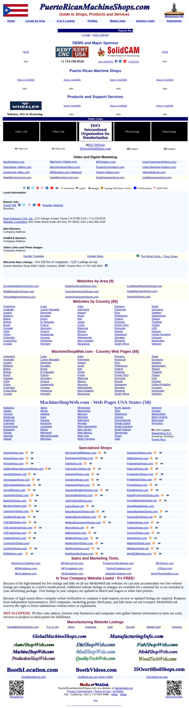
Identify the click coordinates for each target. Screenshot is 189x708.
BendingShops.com (15, 505)
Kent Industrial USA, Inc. (18, 218)
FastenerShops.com (77, 474)
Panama (119, 306)
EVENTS (134, 61)
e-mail (86, 35)
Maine (44, 429)
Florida (7, 432)
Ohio (117, 410)
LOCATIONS (105, 61)
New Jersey (84, 429)
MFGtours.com (165, 563)
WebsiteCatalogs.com (118, 573)
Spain (155, 306)
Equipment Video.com (16, 172)
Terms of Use (102, 691)
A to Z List (52, 626)
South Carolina (123, 426)
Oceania (177, 626)
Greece (44, 331)
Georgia (8, 435)
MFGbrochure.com (72, 563)
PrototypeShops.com (139, 479)
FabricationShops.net (78, 468)
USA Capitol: (163, 430)
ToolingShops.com (138, 522)
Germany (45, 328)
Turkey (156, 325)
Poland (118, 318)
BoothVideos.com (14, 161)
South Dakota (122, 429)
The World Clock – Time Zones (159, 256)
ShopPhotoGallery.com (165, 573)
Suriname (157, 309)
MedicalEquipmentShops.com (83, 522)
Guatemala (47, 334)
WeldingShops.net (138, 548)
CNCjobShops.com (14, 532)
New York (83, 435)
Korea (81, 325)
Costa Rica (10, 340)
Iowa (43, 417)
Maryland (45, 432)
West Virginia (159, 417)
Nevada (82, 423)
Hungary (45, 343)
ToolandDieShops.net (140, 516)
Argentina (9, 306)
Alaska (7, 410)
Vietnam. (157, 393)
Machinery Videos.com (63, 161)
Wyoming (157, 423)
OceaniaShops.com (138, 296)
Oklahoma (120, 413)
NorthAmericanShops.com (81, 286)
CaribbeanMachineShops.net (144, 286)
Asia (110, 626)
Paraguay (120, 309)
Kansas (44, 420)
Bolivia (7, 321)
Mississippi (84, 410)
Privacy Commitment (79, 691)
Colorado (8, 423)
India (80, 306)
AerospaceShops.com (16, 479)
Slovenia (119, 340)
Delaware (9, 429)
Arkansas (9, 417)
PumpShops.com (137, 484)
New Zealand (85, 340)
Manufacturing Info (174, 16)
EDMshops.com (12, 553)
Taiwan (156, 318)
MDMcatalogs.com (26, 568)
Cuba (43, 306)
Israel (80, 315)
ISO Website (96, 145)
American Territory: (163, 436)
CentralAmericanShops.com (82, 291)
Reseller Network (52, 205)
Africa (71, 626)
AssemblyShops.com (16, 495)
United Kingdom (161, 334)
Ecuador (45, 315)
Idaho (43, 407)
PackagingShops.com (140, 463)
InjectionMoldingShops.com (81, 490)
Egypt (43, 318)
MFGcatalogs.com (72, 568)
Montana (82, 417)
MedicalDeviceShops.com (80, 516)
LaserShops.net (74, 506)
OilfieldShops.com (138, 458)
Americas (90, 626)
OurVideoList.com (157, 677)
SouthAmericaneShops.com (82, 296)
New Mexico (84, 432)
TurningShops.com (138, 532)
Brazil (6, 325)
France (44, 325)
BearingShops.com (14, 500)
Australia (8, 309)
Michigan (45, 438)
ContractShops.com (15, 548)
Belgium (8, 315)
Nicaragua (83, 343)
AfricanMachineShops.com (19, 296)
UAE (154, 328)
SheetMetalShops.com (140, 506)
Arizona (7, 413)
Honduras (46, 340)
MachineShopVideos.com (65, 167)
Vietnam (156, 343)
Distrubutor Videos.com (17, 167)
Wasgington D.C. (162, 433)
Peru (117, 312)
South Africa (121, 343)
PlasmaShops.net (137, 468)
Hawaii (7, 438)
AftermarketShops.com (17, 484)
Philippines (121, 315)
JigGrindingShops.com (78, 500)
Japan (81, 321)
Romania (119, 328)
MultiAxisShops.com (77, 548)
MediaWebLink (16, 697)
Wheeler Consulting (15, 221)
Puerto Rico (121, 325)
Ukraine (156, 331)
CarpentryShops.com (16, 511)
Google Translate (33, 256)
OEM (26, 51)
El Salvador (47, 321)
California (9, 420)
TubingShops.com (137, 527)
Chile (6, 331)
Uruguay (157, 337)
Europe (130, 626)
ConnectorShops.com (16, 543)
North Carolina (86, 438)
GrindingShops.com (77, 479)
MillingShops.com (75, 532)
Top (95, 700)
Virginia (156, 410)
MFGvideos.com (106, 161)
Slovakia (119, 337)
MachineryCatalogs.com (25, 563)
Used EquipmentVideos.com (159, 161)
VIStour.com (164, 568)
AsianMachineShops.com (142, 291)
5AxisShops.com (13, 458)
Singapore (120, 334)
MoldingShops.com (76, 538)
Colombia (9, 337)
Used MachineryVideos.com (159, 167)
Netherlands (84, 337)
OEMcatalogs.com (72, 573)
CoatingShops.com (14, 538)
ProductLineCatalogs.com (118, 563)
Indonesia (83, 309)
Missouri (82, 413)
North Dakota (122, 407)
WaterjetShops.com (138, 543)
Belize (7, 318)
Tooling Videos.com (107, 172)
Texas (118, 435)
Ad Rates (117, 691)
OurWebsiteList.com (33, 677)
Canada (8, 328)
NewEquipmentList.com (110, 177)
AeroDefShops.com (15, 474)
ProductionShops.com (140, 474)
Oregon (118, 417)
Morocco (82, 334)
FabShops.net (73, 463)
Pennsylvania (122, 420)
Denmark (45, 312)
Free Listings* (101, 35)
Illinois (44, 410)
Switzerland (158, 315)
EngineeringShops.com (79, 458)
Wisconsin (158, 420)
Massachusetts (49, 435)
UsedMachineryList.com (64, 177)
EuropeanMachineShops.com (21, 286)
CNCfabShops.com (14, 522)
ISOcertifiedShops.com (95, 148)
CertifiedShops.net (14, 516)
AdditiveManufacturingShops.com (23, 468)
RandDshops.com (137, 490)
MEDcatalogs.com (26, 573)
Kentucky (45, 423)
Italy (79, 318)
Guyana (45, 337)
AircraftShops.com (14, 490)
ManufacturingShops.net (79, 511)
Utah (117, 438)
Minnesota (83, 407)
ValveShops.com (137, 538)
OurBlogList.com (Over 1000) (95, 677)
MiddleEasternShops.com (18, 291)
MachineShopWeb (174, 697)
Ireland (81, 312)
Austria (7, 312)
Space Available (26, 79)
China (6, 334)
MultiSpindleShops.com (79, 553)
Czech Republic (49, 309)
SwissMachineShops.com (142, 511)
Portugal (119, 321)
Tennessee (121, 432)
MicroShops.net (74, 527)
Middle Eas (153, 626)
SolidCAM (10, 205)
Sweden (156, 312)
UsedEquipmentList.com (157, 177)
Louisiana (46, 426)
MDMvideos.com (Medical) (66, 172)
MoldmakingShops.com (79, 543)
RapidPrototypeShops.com (143, 495)
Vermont (157, 407)
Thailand (157, 321)
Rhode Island (122, 423)
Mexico (81, 331)
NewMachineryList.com (17, 177)
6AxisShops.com (13, 463)
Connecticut (10, 426)
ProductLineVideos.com (110, 167)
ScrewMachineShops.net (142, 500)
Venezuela (158, 340)
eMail (114, 694)
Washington (159, 413)
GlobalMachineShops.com (23, 626)
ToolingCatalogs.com (118, 568)
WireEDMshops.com (139, 553)
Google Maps (95, 256)
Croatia (7, 343)
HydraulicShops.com (77, 484)
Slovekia (119, 387)
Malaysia (82, 328)
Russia (118, 331)
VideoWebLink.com (154, 172)
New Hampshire (87, 426)
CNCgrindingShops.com (17, 527)
